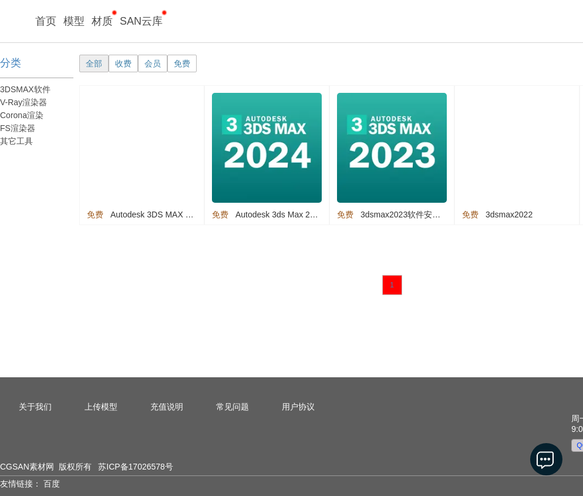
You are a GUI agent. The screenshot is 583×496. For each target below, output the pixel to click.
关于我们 (35, 406)
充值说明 (166, 406)
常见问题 (232, 406)
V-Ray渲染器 (23, 102)
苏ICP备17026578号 (135, 466)
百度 (51, 483)
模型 (74, 21)
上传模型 (101, 406)
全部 (94, 63)
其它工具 (16, 141)
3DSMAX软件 (25, 89)
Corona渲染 (21, 115)
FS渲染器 (17, 128)
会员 (152, 63)
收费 (123, 63)
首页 (45, 21)
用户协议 (298, 406)
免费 (182, 63)
